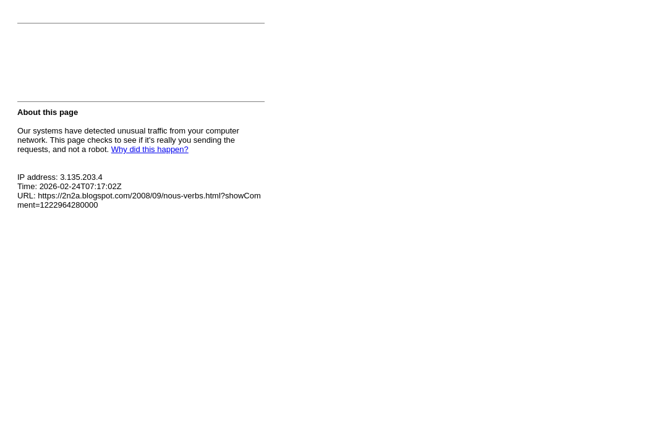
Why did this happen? (150, 149)
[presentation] (111, 66)
